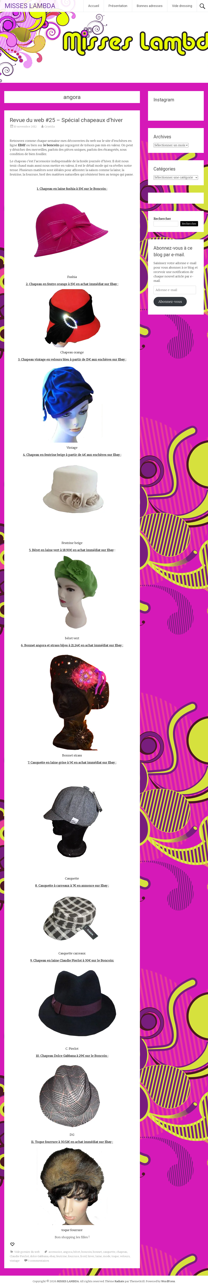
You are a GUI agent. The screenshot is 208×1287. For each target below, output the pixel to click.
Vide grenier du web (27, 1252)
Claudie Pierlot (19, 1256)
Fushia (72, 277)
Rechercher (162, 219)
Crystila (49, 126)
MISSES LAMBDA (30, 6)
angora (67, 1252)
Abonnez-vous (170, 301)
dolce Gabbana (39, 1256)
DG (72, 1135)
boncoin (86, 1252)
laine (98, 1256)
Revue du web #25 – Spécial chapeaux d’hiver (66, 120)
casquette (109, 1252)
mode (106, 1256)
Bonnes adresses (150, 6)
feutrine (61, 1256)
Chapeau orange (72, 352)
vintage (15, 1260)
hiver (91, 1256)
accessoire (55, 1252)
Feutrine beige (72, 543)
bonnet (97, 1252)
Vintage (72, 447)
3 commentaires (38, 1260)
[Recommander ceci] (13, 1244)
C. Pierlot (72, 1048)
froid (83, 1256)
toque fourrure (71, 1230)
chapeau (121, 1252)
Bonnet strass (72, 755)
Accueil (93, 6)
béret (76, 1252)
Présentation (118, 6)
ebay (52, 1256)
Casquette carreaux (72, 953)
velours (125, 1256)
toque (115, 1256)
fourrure (73, 1256)
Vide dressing (182, 6)
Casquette (72, 878)
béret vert (72, 638)
